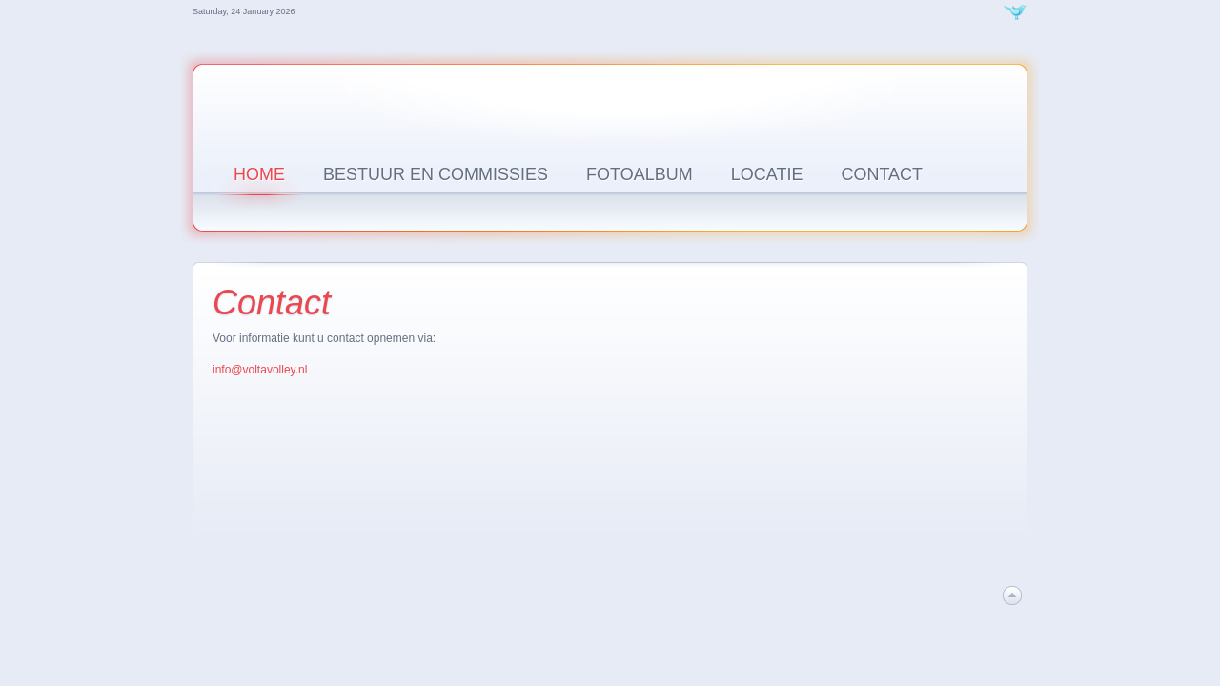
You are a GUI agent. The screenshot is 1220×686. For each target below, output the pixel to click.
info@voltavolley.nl (260, 369)
